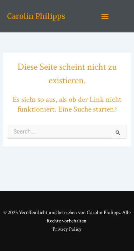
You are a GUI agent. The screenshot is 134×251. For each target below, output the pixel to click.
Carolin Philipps (36, 16)
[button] (105, 16)
